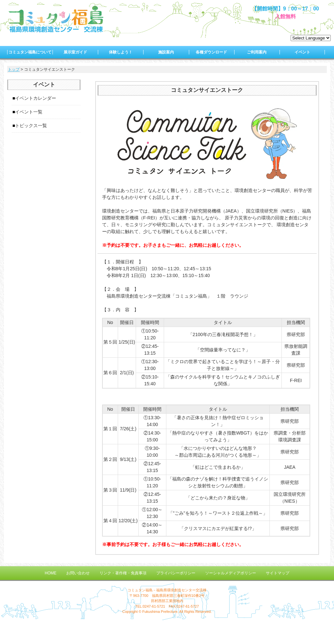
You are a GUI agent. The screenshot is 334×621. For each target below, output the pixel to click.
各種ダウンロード (211, 52)
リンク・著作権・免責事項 (122, 573)
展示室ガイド (75, 52)
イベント (302, 52)
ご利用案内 (256, 52)
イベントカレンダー (35, 98)
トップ (14, 69)
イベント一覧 (28, 111)
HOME (50, 573)
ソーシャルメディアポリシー (230, 573)
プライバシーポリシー (175, 573)
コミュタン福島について (30, 52)
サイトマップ (277, 573)
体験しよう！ (120, 52)
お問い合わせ (78, 573)
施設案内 (166, 52)
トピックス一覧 (31, 125)
